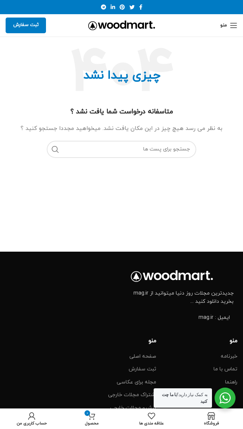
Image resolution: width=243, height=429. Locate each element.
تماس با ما (225, 369)
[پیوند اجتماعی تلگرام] (103, 7)
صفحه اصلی (142, 356)
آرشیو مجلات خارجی (133, 407)
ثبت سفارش (26, 25)
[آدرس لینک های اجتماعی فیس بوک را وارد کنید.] (141, 7)
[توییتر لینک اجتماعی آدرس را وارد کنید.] (132, 7)
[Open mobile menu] (228, 25)
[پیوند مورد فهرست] (182, 318)
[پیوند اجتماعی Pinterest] (122, 7)
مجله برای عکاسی (136, 382)
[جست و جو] (121, 149)
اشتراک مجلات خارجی (132, 394)
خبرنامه (229, 356)
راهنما (231, 382)
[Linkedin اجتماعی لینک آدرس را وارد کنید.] (112, 7)
